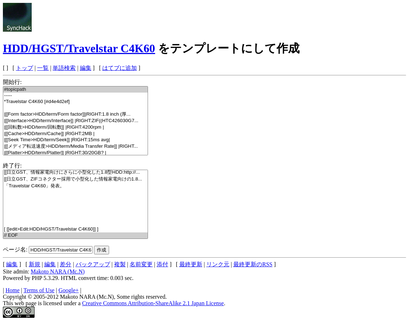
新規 (34, 264)
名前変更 (141, 264)
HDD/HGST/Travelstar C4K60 (79, 48)
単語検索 (64, 68)
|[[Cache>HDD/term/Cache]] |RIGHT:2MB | (75, 134)
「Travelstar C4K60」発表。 (75, 186)
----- (75, 96)
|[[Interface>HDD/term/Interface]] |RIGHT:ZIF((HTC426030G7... (75, 121)
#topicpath (75, 89)
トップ (24, 68)
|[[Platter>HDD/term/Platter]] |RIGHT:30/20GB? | (75, 153)
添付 (162, 264)
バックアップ (93, 264)
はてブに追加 (119, 68)
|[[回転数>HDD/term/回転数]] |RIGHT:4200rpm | (75, 127)
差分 (65, 264)
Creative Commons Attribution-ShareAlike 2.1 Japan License (153, 303)
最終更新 (190, 264)
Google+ (68, 290)
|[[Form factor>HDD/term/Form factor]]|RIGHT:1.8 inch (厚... (75, 114)
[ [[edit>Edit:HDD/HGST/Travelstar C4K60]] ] (75, 229)
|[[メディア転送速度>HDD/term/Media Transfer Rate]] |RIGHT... (75, 146)
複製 (120, 264)
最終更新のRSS (252, 264)
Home (12, 290)
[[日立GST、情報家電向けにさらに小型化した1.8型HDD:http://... (75, 172)
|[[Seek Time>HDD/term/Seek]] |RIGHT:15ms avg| (75, 140)
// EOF (75, 235)
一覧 (43, 68)
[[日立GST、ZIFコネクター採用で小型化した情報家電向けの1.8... (75, 179)
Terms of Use (38, 290)
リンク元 (217, 264)
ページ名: (15, 249)
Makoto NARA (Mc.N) (58, 271)
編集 (85, 68)
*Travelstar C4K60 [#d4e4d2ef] (75, 102)
